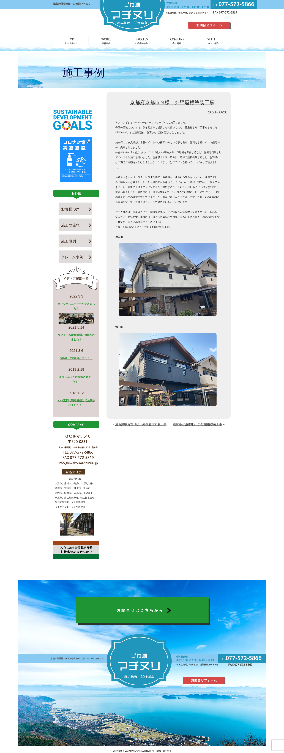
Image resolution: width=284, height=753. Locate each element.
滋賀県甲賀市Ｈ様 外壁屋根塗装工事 (140, 424)
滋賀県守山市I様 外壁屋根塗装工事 (197, 424)
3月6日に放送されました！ (76, 358)
